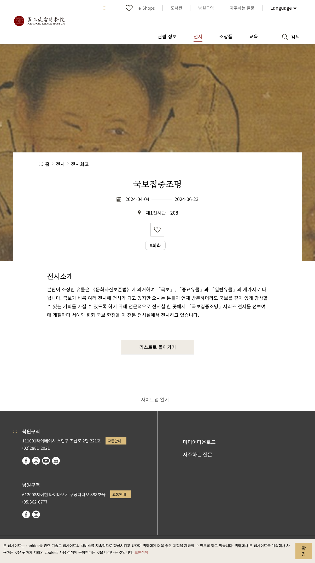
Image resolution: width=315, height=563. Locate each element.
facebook (26, 461)
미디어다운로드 (199, 442)
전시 (60, 164)
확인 (303, 550)
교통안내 (114, 440)
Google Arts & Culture (56, 461)
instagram (36, 461)
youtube (46, 461)
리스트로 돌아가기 (157, 346)
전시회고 (80, 164)
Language (281, 7)
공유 (218, 164)
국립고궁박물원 (39, 21)
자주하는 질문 (197, 454)
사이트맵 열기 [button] (155, 399)
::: (105, 7)
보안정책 (141, 552)
